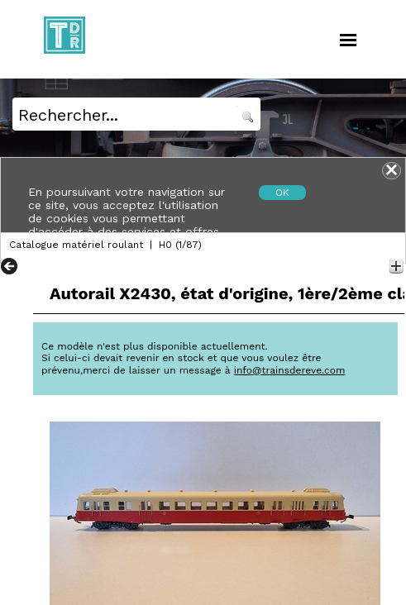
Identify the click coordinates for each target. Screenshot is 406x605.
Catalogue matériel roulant (76, 244)
